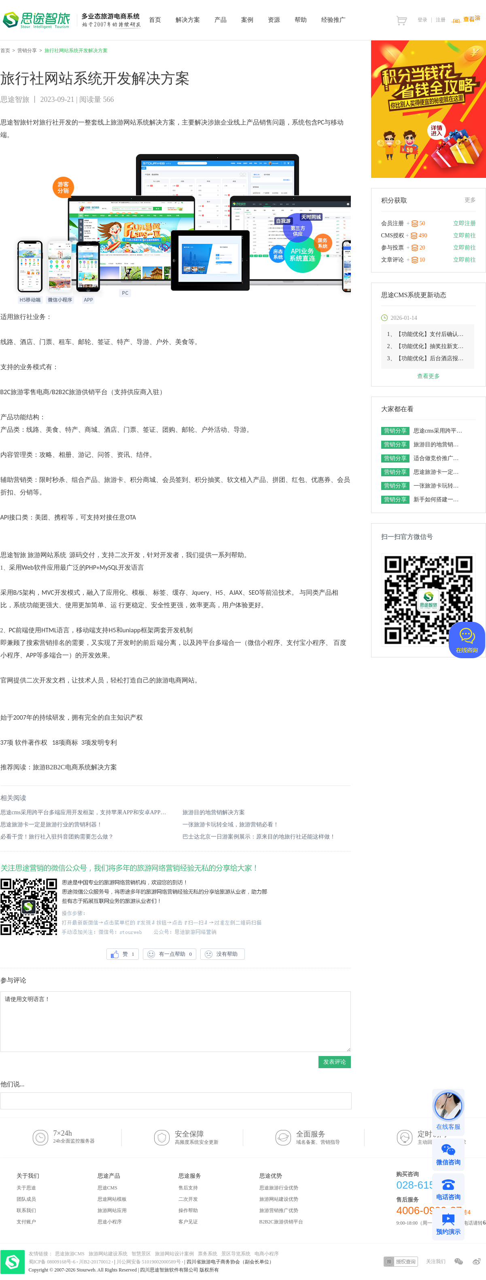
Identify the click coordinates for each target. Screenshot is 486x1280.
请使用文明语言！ (175, 1021)
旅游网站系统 (129, 122)
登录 (422, 20)
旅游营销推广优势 (278, 1210)
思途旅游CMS (70, 1254)
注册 (441, 20)
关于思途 (26, 1188)
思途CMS (107, 1188)
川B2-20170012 (95, 1262)
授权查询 (401, 1262)
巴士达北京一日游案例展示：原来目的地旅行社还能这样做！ (259, 837)
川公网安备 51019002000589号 (149, 1262)
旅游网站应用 (112, 1210)
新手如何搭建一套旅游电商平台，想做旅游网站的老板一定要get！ (439, 499)
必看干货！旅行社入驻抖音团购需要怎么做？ (57, 837)
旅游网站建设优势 (278, 1199)
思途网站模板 (112, 1199)
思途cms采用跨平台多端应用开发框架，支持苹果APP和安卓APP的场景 (84, 812)
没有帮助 (222, 954)
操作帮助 (188, 1210)
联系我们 (26, 1210)
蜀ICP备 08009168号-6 (53, 1262)
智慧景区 (141, 1254)
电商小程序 (267, 1254)
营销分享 (27, 50)
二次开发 (188, 1199)
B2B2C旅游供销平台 (281, 1222)
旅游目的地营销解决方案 (214, 812)
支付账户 (26, 1222)
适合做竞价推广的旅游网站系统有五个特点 (439, 458)
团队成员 (26, 1199)
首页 (5, 50)
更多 (470, 200)
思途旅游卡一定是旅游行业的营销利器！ (51, 825)
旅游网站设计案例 (174, 1254)
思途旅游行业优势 (278, 1188)
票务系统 (207, 1254)
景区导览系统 (235, 1254)
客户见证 (188, 1222)
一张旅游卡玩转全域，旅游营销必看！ (231, 825)
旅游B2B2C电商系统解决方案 (75, 767)
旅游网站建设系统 (108, 1254)
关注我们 (436, 1261)
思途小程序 (110, 1222)
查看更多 (428, 376)
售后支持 (188, 1188)
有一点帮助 (169, 954)
